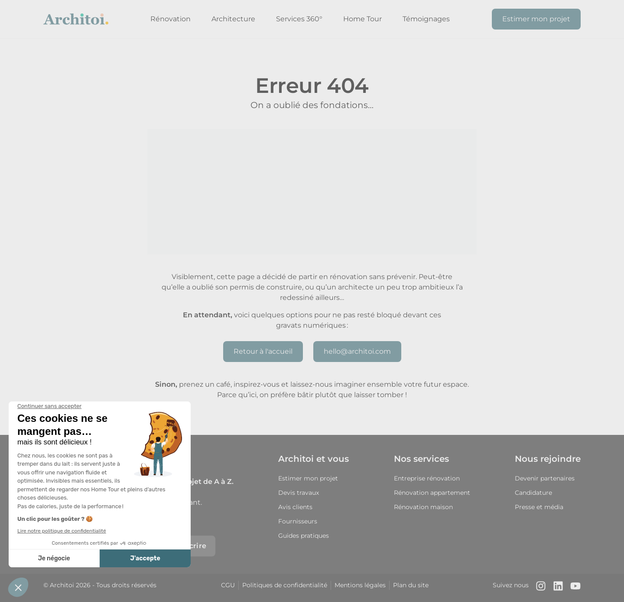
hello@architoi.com (357, 351)
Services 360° (299, 19)
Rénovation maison (423, 507)
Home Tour (362, 19)
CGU (228, 585)
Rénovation (170, 19)
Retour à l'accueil (263, 351)
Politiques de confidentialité (284, 585)
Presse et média (539, 507)
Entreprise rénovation (427, 478)
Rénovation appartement (432, 493)
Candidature (533, 493)
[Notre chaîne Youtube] (575, 588)
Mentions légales (360, 585)
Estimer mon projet (536, 19)
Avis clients (295, 507)
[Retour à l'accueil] (75, 19)
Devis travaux (298, 493)
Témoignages (426, 19)
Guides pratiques (303, 535)
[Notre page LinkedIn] (558, 588)
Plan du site (411, 585)
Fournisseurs (297, 521)
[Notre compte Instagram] (541, 588)
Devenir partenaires (545, 478)
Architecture (233, 19)
